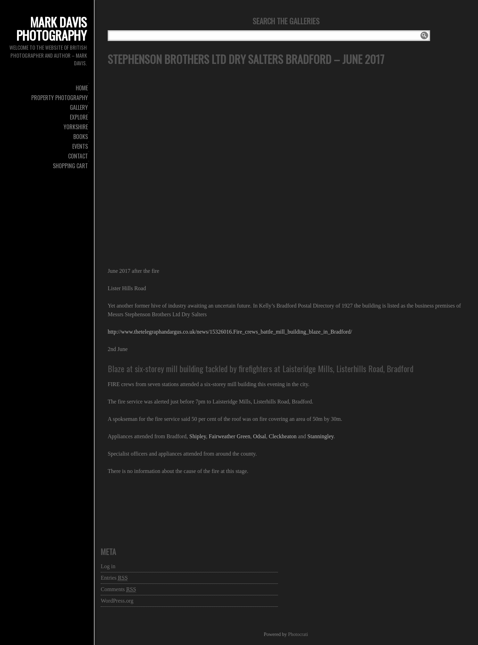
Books (80, 136)
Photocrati (298, 634)
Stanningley (320, 436)
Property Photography (59, 97)
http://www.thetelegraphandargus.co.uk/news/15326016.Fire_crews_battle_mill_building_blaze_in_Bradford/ (230, 332)
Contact (78, 156)
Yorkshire (76, 127)
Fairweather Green (229, 436)
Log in (108, 566)
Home (82, 88)
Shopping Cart (70, 166)
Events (80, 146)
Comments (118, 589)
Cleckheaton (283, 436)
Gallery (79, 107)
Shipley (197, 436)
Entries (114, 578)
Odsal (259, 436)
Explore (79, 117)
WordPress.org (117, 601)
